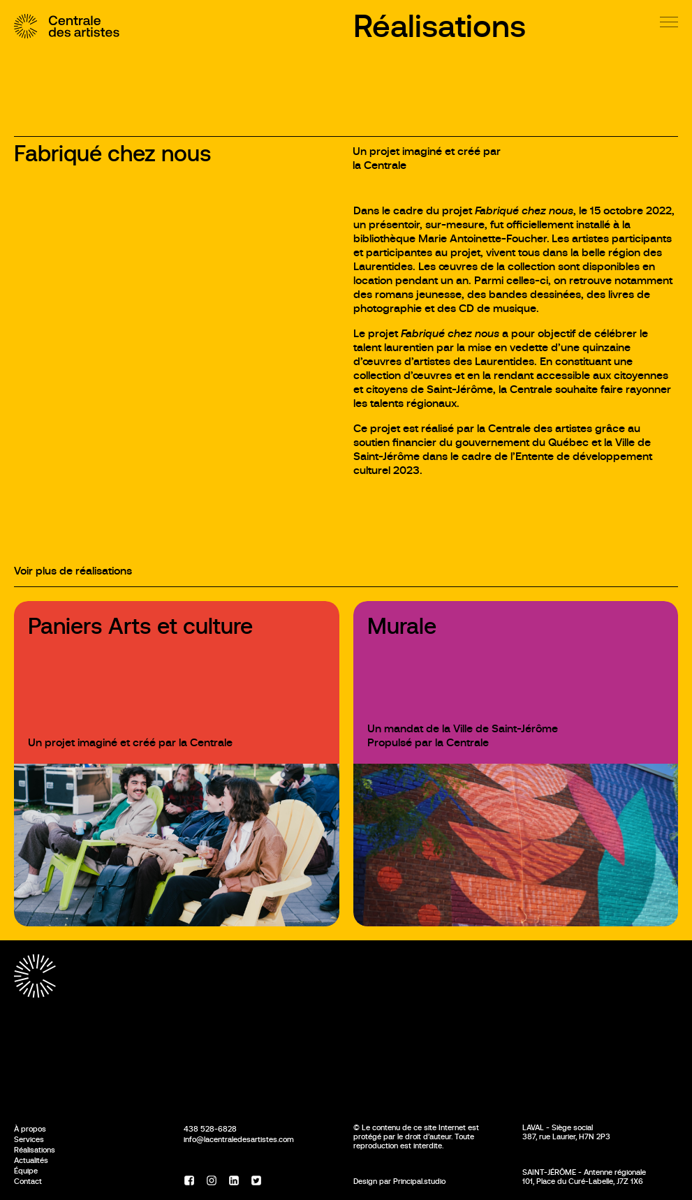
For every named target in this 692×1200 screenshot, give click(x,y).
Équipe (26, 1170)
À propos (30, 1129)
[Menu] (669, 22)
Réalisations (439, 26)
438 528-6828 (210, 1129)
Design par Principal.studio (399, 1181)
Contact (28, 1181)
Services (29, 1139)
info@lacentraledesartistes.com (239, 1139)
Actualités (31, 1160)
